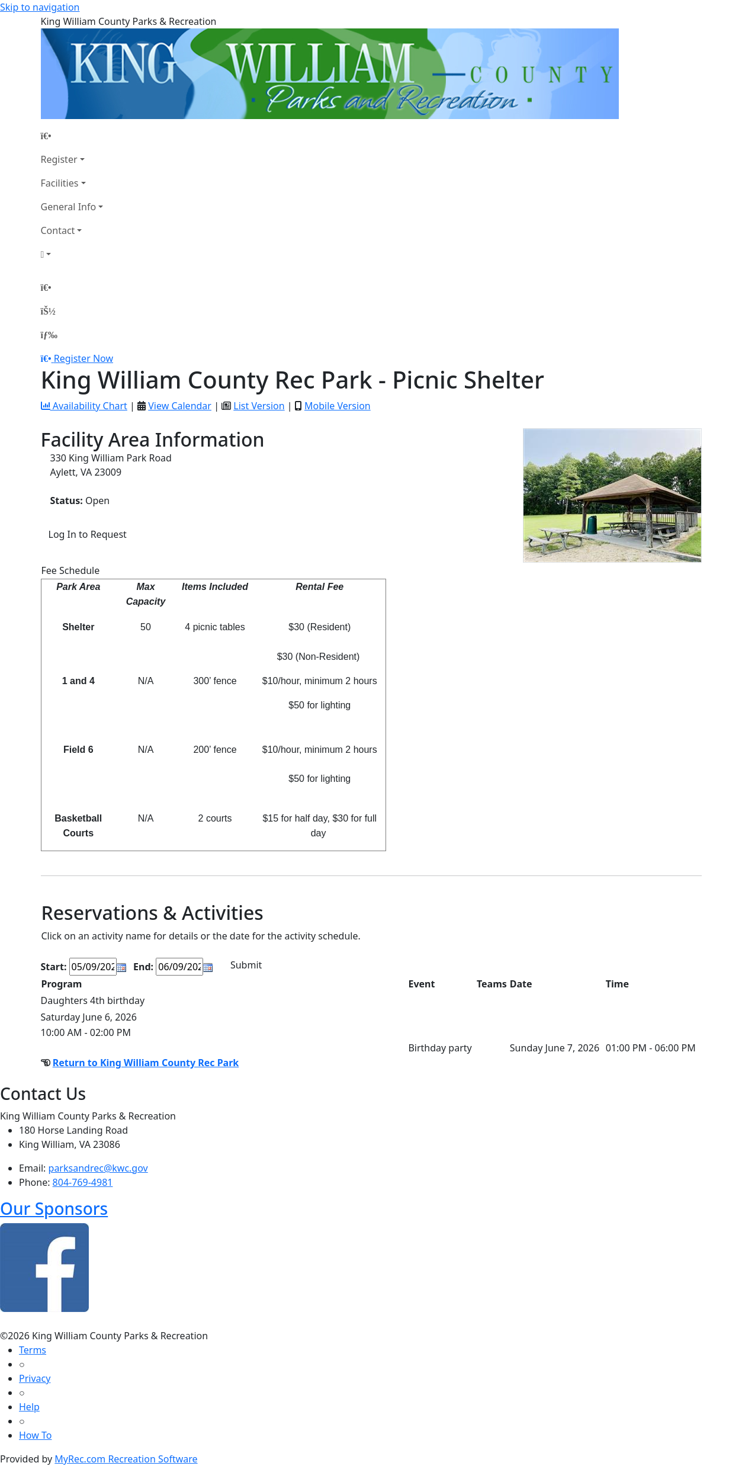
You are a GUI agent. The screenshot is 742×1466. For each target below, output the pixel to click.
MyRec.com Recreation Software (125, 1458)
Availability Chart (84, 405)
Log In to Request (88, 534)
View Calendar (179, 405)
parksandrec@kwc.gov (98, 1168)
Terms (32, 1349)
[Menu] (49, 335)
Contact (58, 230)
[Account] (72, 254)
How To (35, 1435)
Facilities (60, 183)
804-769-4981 (83, 1182)
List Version (258, 405)
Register (59, 159)
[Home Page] (72, 135)
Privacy (34, 1378)
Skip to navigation (39, 7)
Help (29, 1406)
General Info (69, 206)
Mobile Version (337, 405)
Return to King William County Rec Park (146, 1062)
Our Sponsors (54, 1208)
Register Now (83, 358)
